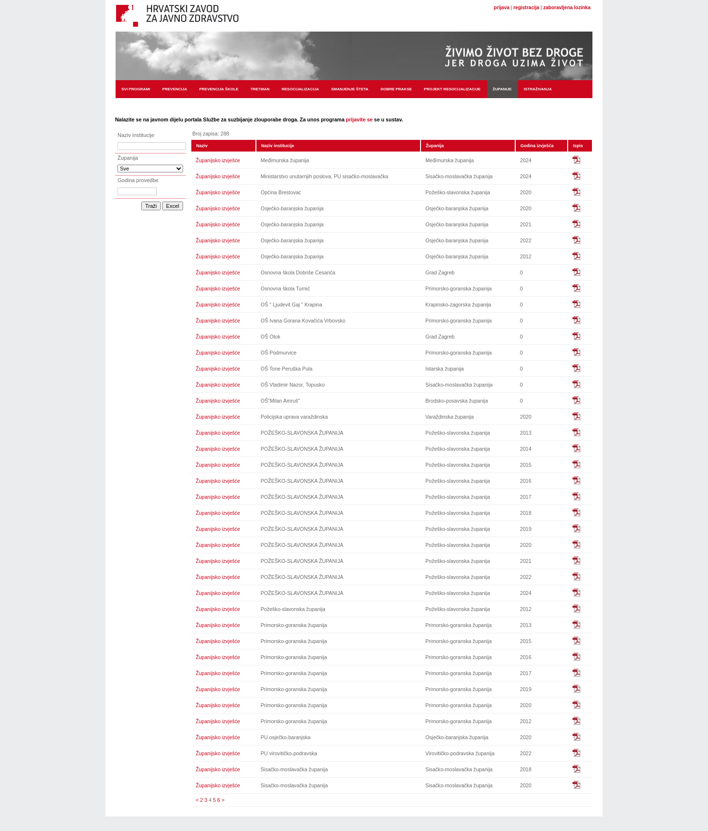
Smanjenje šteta (350, 89)
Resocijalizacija (300, 89)
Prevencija (174, 89)
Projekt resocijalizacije (452, 89)
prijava (501, 7)
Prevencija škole (218, 89)
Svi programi (135, 89)
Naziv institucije (277, 145)
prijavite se (359, 119)
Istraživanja (538, 89)
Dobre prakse (396, 89)
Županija (435, 145)
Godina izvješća (537, 145)
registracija (526, 7)
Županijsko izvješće (218, 160)
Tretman (260, 89)
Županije (502, 89)
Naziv (202, 145)
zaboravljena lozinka (566, 7)
